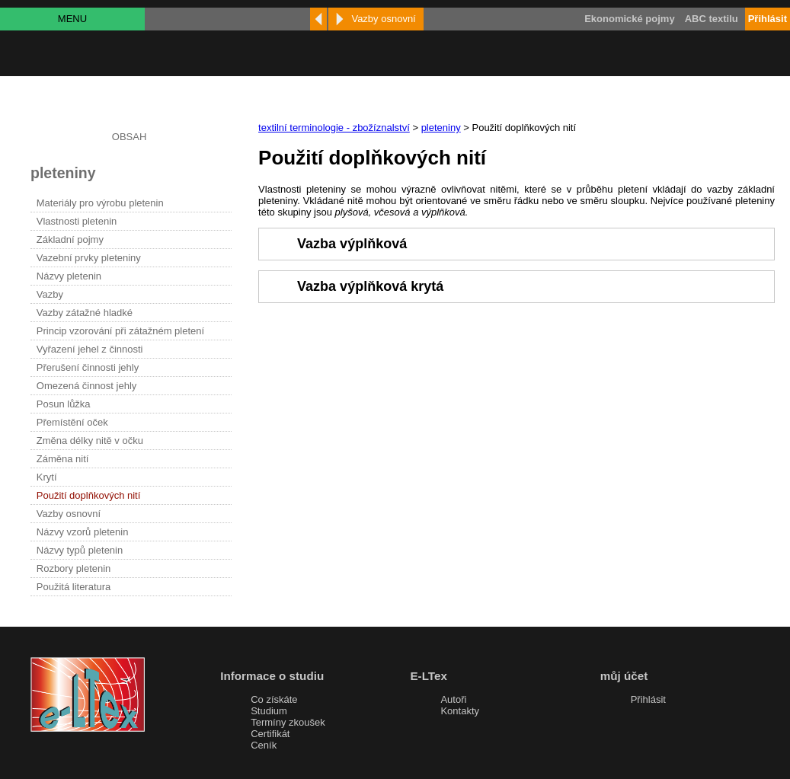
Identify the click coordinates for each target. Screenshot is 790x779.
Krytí (47, 477)
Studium (269, 711)
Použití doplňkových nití (89, 495)
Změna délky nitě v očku (90, 440)
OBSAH (129, 136)
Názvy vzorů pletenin (83, 532)
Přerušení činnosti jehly (88, 367)
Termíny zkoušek (288, 722)
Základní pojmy (70, 239)
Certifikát (270, 733)
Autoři (453, 699)
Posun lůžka (64, 404)
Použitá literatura (74, 586)
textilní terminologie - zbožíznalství (334, 127)
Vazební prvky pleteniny (89, 257)
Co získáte (274, 699)
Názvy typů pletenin (80, 550)
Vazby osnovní (69, 513)
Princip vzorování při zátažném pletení (120, 331)
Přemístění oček (72, 422)
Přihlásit (648, 699)
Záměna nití (63, 459)
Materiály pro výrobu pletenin (100, 203)
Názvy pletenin (69, 276)
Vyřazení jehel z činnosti (90, 349)
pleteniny (441, 127)
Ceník (264, 745)
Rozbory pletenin (74, 568)
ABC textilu (711, 18)
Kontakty (459, 711)
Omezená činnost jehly (87, 385)
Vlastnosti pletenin (77, 221)
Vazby (50, 294)
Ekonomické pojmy (629, 18)
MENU (72, 18)
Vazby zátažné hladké (85, 312)
